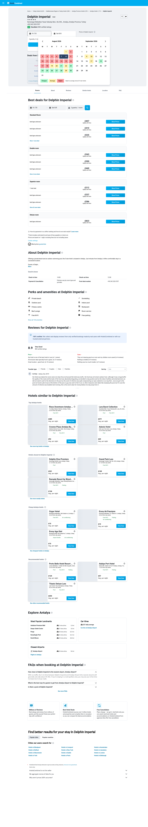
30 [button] (71, 71)
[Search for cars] (3, 17)
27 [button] (57, 71)
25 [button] (47, 71)
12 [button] (52, 61)
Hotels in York (33, 755)
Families (67, 369)
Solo (59, 369)
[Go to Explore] (3, 25)
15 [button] (66, 61)
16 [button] (71, 61)
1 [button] (81, 52)
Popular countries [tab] (47, 737)
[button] (3, 3)
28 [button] (61, 71)
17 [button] (42, 66)
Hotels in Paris (65, 755)
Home (29, 11)
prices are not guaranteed (70, 764)
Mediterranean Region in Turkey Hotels (56, 11)
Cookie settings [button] (33, 240)
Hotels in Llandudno (100, 750)
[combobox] (117, 369)
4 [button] (47, 56)
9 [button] (70, 56)
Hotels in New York (67, 750)
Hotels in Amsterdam (100, 747)
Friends (43, 369)
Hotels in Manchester (35, 753)
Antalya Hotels (94, 11)
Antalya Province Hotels (78, 11)
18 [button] (47, 66)
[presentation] (94, 32)
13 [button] (57, 61)
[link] (40, 446)
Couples (51, 369)
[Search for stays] (3, 13)
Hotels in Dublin (66, 753)
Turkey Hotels (36, 11)
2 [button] (70, 52)
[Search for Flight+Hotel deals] (3, 21)
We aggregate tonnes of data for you (78, 774)
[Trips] (3, 31)
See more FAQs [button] (62, 691)
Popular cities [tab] (34, 737)
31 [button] (42, 75)
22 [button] (66, 66)
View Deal (71, 421)
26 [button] (52, 71)
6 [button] (56, 56)
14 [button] (61, 61)
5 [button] (51, 56)
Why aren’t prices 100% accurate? (78, 777)
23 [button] (71, 66)
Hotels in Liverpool (67, 747)
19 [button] (52, 66)
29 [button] (66, 71)
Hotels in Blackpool (35, 747)
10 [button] (42, 61)
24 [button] (42, 71)
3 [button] (42, 56)
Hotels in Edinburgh (100, 755)
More (29, 266)
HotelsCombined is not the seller (78, 770)
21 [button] (61, 66)
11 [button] (47, 61)
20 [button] (57, 66)
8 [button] (81, 56)
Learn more (74, 231)
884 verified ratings (44, 27)
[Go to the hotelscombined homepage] (14, 3)
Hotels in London (99, 753)
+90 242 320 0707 (33, 24)
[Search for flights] (3, 9)
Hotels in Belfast (34, 750)
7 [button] (61, 56)
